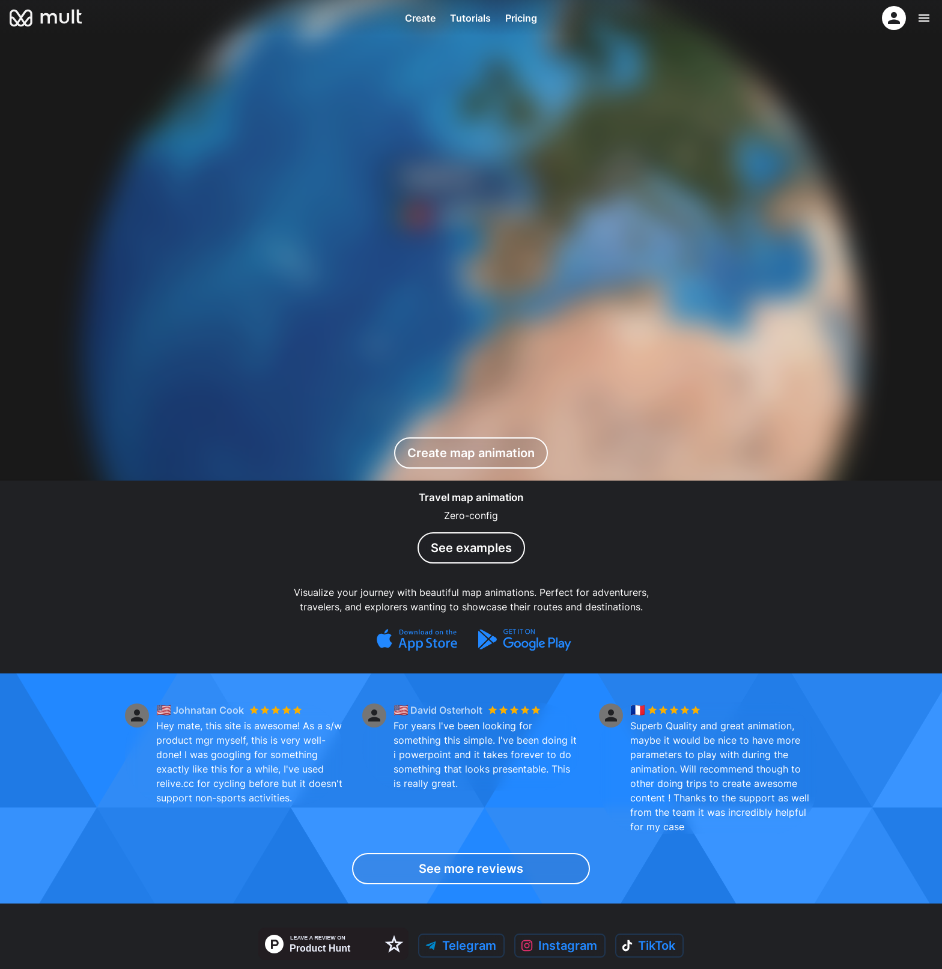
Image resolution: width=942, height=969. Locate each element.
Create (420, 18)
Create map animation (471, 452)
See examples (471, 547)
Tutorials (470, 18)
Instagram (558, 945)
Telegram (457, 945)
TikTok (650, 945)
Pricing (521, 18)
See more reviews (471, 868)
